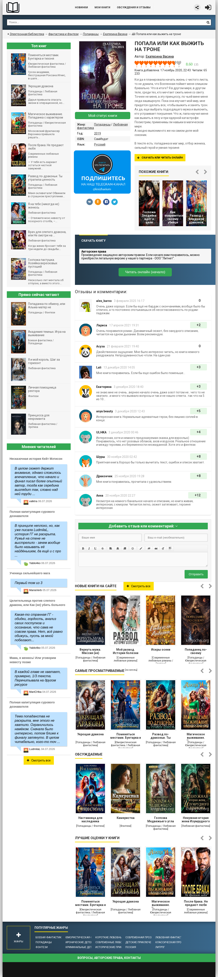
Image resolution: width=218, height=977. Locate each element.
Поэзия (130, 947)
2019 (97, 133)
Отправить (196, 574)
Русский (99, 144)
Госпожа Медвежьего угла (160, 819)
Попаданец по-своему (196, 651)
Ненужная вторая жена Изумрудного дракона (196, 820)
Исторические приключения (115, 947)
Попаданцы (102, 124)
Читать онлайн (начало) (145, 272)
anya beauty (104, 411)
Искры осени (160, 649)
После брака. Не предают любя (196, 903)
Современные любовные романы (118, 942)
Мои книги (102, 7)
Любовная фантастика (171, 937)
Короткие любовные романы (115, 937)
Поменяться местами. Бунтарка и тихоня (125, 736)
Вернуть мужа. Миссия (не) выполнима (90, 652)
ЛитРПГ (160, 947)
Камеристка (126, 818)
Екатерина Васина (115, 34)
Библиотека (34, 7)
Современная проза (139, 937)
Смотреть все (139, 586)
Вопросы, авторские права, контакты (109, 958)
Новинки (81, 7)
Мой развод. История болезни (125, 651)
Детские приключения (140, 942)
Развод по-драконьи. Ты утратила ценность (160, 736)
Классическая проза (170, 942)
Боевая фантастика (49, 937)
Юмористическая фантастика (87, 937)
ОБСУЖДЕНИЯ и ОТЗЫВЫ (134, 7)
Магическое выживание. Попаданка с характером (195, 736)
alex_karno (104, 301)
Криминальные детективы (84, 947)
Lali (98, 367)
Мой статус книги (102, 115)
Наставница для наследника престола (90, 820)
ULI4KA (101, 432)
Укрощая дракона (90, 734)
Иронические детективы (83, 942)
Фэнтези (42, 947)
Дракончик (104, 476)
